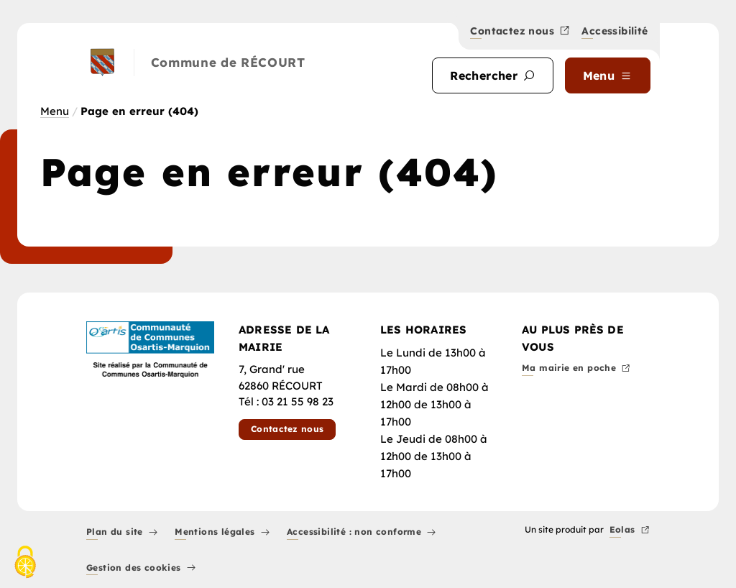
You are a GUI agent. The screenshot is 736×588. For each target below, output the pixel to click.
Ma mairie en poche (576, 369)
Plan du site (121, 533)
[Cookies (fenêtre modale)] (25, 563)
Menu (54, 111)
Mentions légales (222, 533)
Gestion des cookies (141, 568)
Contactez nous (520, 31)
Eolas (630, 531)
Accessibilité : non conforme (361, 533)
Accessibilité (614, 32)
